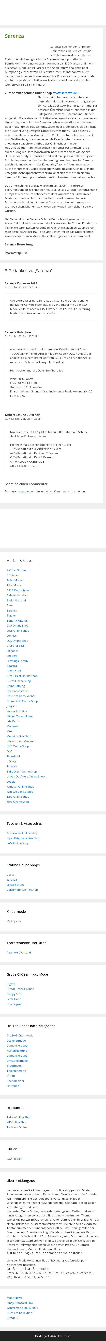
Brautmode (14, 1065)
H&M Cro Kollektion (19, 1313)
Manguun (13, 726)
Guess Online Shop (19, 681)
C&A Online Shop (18, 625)
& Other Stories (16, 570)
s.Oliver (11, 761)
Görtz (10, 874)
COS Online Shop (17, 641)
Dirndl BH (13, 1318)
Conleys (12, 635)
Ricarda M (13, 756)
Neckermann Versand (21, 741)
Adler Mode (14, 580)
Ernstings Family (17, 661)
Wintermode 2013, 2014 (22, 1308)
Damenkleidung (17, 1045)
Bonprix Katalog (17, 620)
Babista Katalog (17, 595)
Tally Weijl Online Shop (22, 771)
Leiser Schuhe (15, 885)
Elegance (12, 651)
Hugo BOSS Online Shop (22, 701)
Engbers (12, 656)
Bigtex (11, 984)
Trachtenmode (16, 1071)
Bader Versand (16, 600)
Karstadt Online (17, 711)
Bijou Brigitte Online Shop (23, 838)
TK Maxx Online (17, 1127)
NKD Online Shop (18, 746)
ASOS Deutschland (19, 590)
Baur (10, 605)
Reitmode (13, 1086)
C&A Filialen (14, 1159)
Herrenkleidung (17, 1050)
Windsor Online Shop (20, 786)
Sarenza (12, 879)
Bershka (12, 610)
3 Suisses (12, 575)
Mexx (10, 731)
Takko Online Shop (19, 1117)
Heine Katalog (16, 686)
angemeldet (26, 491)
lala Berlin (13, 721)
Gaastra (12, 666)
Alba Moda (14, 585)
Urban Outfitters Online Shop (26, 776)
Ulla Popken (14, 1004)
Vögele (11, 781)
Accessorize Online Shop (22, 833)
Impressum (64, 1336)
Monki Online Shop (19, 736)
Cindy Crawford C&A (20, 1303)
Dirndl (11, 1076)
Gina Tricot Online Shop (22, 676)
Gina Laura (14, 671)
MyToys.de (14, 921)
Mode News (14, 1298)
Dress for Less (16, 645)
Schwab (12, 766)
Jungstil (11, 706)
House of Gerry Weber (21, 696)
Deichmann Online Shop (22, 889)
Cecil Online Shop (18, 630)
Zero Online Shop (18, 802)
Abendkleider (15, 1081)
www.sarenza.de (65, 93)
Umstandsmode (17, 1061)
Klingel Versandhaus (20, 716)
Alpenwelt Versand (19, 952)
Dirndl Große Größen (20, 989)
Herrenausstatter (18, 691)
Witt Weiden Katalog (20, 791)
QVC (9, 751)
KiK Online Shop (17, 1122)
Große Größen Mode (20, 1035)
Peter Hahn (14, 999)
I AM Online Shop (18, 843)
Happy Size (14, 994)
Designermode (16, 1040)
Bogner (11, 615)
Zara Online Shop (18, 796)
